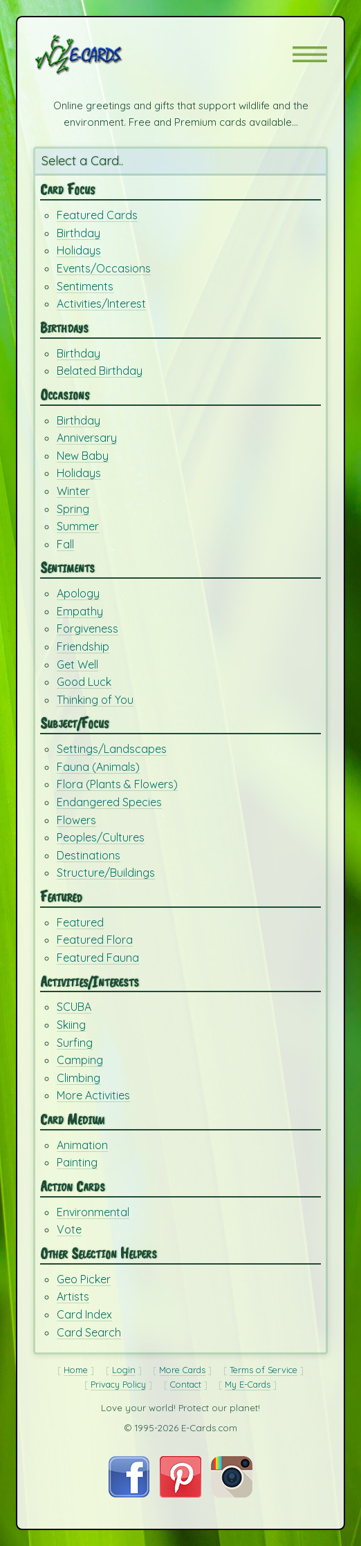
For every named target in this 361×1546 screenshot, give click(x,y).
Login (124, 1369)
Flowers (76, 820)
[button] (310, 54)
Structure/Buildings (106, 872)
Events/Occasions (104, 268)
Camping (80, 1060)
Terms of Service (263, 1369)
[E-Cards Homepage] (103, 54)
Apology (78, 593)
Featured (80, 922)
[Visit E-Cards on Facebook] (129, 1493)
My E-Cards (247, 1384)
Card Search (89, 1332)
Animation (82, 1145)
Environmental (93, 1212)
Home (76, 1369)
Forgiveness (87, 628)
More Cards (182, 1369)
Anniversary (87, 438)
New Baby (83, 456)
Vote (69, 1229)
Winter (73, 491)
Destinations (88, 855)
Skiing (71, 1025)
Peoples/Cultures (101, 837)
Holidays (79, 250)
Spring (73, 509)
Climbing (78, 1078)
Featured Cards (97, 215)
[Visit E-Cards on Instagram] (231, 1493)
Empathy (80, 611)
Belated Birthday (99, 371)
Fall (65, 544)
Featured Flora (95, 940)
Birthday (78, 233)
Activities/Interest (101, 303)
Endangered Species (109, 802)
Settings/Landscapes (112, 749)
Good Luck (84, 682)
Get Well (77, 664)
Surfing (75, 1043)
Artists (73, 1296)
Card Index (84, 1314)
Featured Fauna (98, 958)
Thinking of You (95, 700)
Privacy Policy (118, 1384)
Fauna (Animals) (98, 767)
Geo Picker (84, 1279)
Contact (185, 1384)
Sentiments (85, 286)
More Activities (93, 1095)
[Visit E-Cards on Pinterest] (180, 1493)
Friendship (83, 646)
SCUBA (74, 1007)
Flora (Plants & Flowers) (117, 784)
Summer (78, 526)
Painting (77, 1162)
